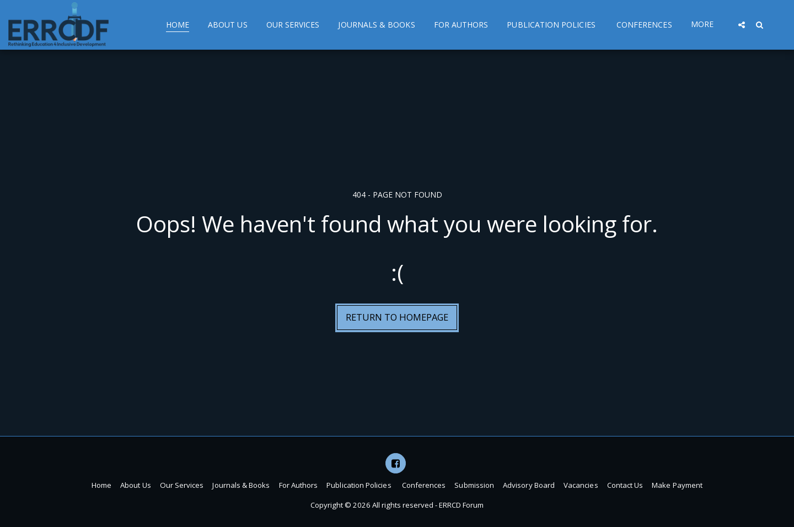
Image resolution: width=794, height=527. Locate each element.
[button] (741, 24)
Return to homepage (397, 317)
